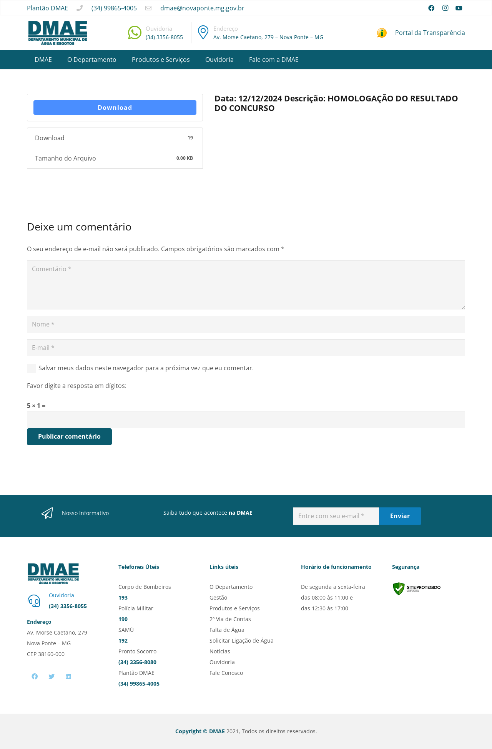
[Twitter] (51, 676)
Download (115, 107)
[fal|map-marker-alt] (203, 32)
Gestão (218, 597)
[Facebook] (431, 8)
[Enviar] (400, 516)
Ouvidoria (222, 662)
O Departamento (231, 586)
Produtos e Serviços (234, 608)
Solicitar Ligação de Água (241, 640)
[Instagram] (445, 8)
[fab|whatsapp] (134, 32)
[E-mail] (246, 347)
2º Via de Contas (230, 619)
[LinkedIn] (68, 676)
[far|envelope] (148, 8)
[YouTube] (459, 8)
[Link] (57, 32)
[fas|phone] (79, 8)
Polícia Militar (135, 608)
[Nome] (246, 324)
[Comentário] (246, 285)
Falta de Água (226, 629)
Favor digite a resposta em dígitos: (76, 385)
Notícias (219, 651)
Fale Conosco (226, 672)
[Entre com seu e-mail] (336, 516)
